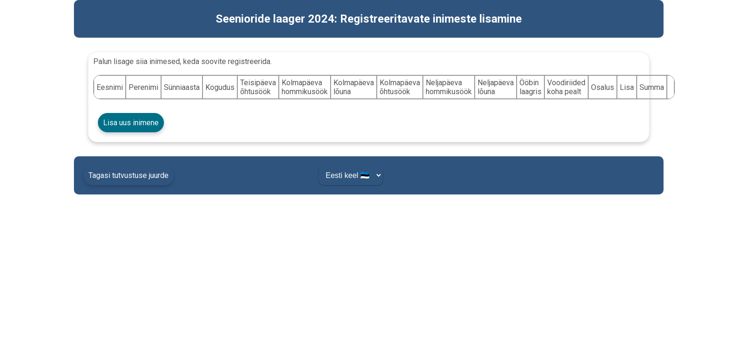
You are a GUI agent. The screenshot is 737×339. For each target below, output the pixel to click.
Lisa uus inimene (131, 122)
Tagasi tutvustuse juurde (129, 175)
